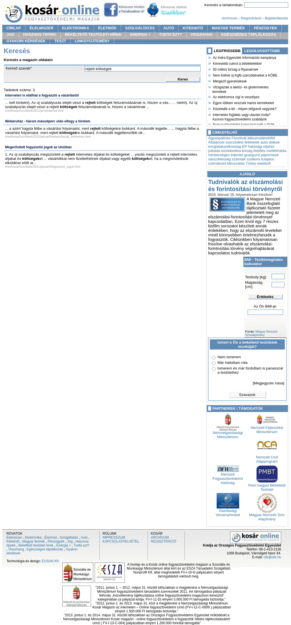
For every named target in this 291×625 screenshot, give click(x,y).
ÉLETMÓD (107, 28)
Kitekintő (12, 541)
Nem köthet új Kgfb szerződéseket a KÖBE (244, 75)
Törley (251, 163)
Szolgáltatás (69, 537)
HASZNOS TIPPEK (39, 34)
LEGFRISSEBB (227, 51)
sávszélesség (219, 159)
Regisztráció (251, 18)
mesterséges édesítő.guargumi (234, 155)
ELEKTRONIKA (75, 28)
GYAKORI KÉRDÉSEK (26, 41)
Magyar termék (33, 541)
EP (244, 146)
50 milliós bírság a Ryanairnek (235, 69)
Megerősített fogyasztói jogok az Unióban (38, 147)
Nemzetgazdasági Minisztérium (228, 433)
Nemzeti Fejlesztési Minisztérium (267, 428)
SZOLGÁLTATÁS (140, 28)
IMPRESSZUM (114, 537)
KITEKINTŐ (193, 28)
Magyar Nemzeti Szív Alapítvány (267, 515)
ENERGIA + (140, 34)
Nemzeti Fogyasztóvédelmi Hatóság (228, 477)
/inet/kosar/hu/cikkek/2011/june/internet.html (34, 110)
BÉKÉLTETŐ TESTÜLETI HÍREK (93, 34)
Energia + (63, 545)
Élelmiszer (14, 537)
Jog (69, 541)
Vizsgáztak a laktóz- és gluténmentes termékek (240, 89)
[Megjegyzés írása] (268, 383)
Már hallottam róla (232, 362)
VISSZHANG (202, 34)
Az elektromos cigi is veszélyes (235, 96)
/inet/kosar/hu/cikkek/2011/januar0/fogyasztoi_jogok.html (42, 166)
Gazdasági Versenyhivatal (228, 511)
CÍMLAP (13, 28)
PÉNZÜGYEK (265, 28)
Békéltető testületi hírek (36, 545)
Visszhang (16, 549)
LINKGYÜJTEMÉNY (92, 41)
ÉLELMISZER (41, 28)
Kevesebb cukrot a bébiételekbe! (237, 63)
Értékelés (265, 297)
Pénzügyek (56, 541)
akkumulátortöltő (261, 138)
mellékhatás (276, 151)
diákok (274, 142)
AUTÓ (168, 28)
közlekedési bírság (236, 151)
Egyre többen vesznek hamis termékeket (243, 102)
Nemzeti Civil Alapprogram (267, 457)
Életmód (51, 537)
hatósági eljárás (261, 146)
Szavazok (247, 395)
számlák (239, 159)
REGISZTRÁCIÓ (163, 541)
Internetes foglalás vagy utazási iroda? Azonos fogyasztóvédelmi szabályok (241, 116)
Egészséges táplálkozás (45, 549)
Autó (84, 537)
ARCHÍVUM (160, 537)
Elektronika (33, 537)
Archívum (229, 18)
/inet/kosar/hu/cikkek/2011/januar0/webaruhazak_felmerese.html (48, 136)
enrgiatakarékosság (224, 146)
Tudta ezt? (81, 545)
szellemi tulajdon (260, 159)
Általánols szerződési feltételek (233, 142)
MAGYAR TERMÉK (228, 28)
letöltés (259, 151)
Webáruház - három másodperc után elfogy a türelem (47, 121)
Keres (182, 79)
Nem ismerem (229, 357)
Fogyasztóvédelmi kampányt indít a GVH (243, 124)
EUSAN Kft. (50, 561)
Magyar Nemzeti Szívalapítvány (261, 333)
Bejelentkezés (276, 18)
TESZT (60, 41)
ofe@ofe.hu (272, 557)
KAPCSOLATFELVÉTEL (121, 541)
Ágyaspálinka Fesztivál (227, 138)
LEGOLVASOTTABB (262, 51)
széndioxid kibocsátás (226, 163)
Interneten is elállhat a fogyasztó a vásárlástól (42, 95)
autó (264, 142)
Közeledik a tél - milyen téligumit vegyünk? (244, 108)
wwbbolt (264, 163)
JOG (10, 34)
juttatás (214, 151)
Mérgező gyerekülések (229, 81)
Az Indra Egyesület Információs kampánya (244, 57)
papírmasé (270, 155)
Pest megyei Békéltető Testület (267, 486)
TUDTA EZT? (170, 34)
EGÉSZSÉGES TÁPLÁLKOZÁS (248, 34)
